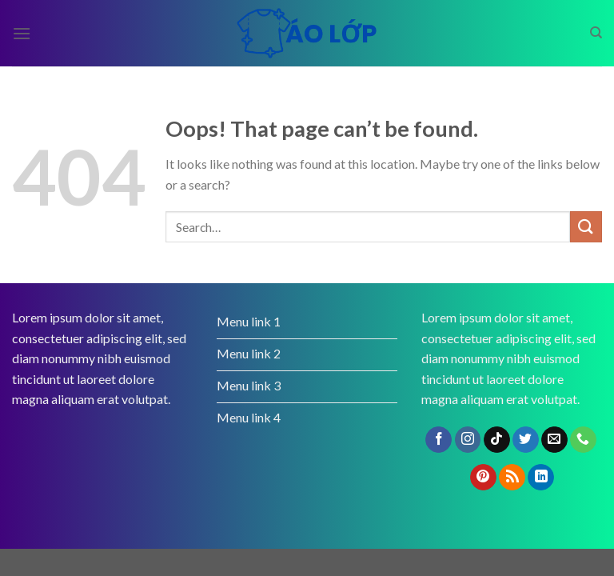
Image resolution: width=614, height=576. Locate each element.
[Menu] (21, 33)
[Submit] (586, 226)
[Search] (596, 33)
